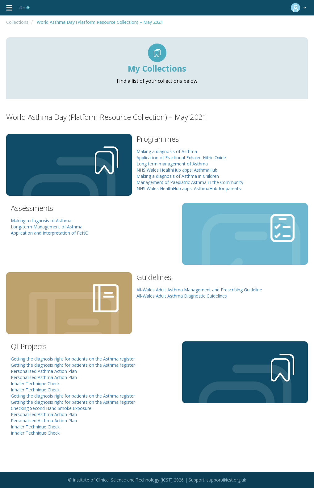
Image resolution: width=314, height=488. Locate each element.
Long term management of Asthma (172, 164)
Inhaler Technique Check (35, 383)
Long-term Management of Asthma (46, 227)
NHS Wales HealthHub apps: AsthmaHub (176, 170)
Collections (17, 22)
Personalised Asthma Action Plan (44, 371)
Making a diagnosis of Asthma (166, 151)
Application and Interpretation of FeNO (50, 233)
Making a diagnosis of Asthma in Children (177, 176)
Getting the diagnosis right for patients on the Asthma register (73, 359)
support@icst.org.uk (226, 480)
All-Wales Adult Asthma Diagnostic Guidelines (181, 296)
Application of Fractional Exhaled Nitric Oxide (181, 158)
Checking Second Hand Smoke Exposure (51, 408)
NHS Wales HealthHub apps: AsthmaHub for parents (188, 188)
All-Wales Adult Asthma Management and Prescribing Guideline (199, 290)
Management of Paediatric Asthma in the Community (189, 182)
